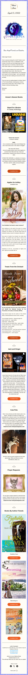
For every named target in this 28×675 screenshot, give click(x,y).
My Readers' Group (14, 651)
